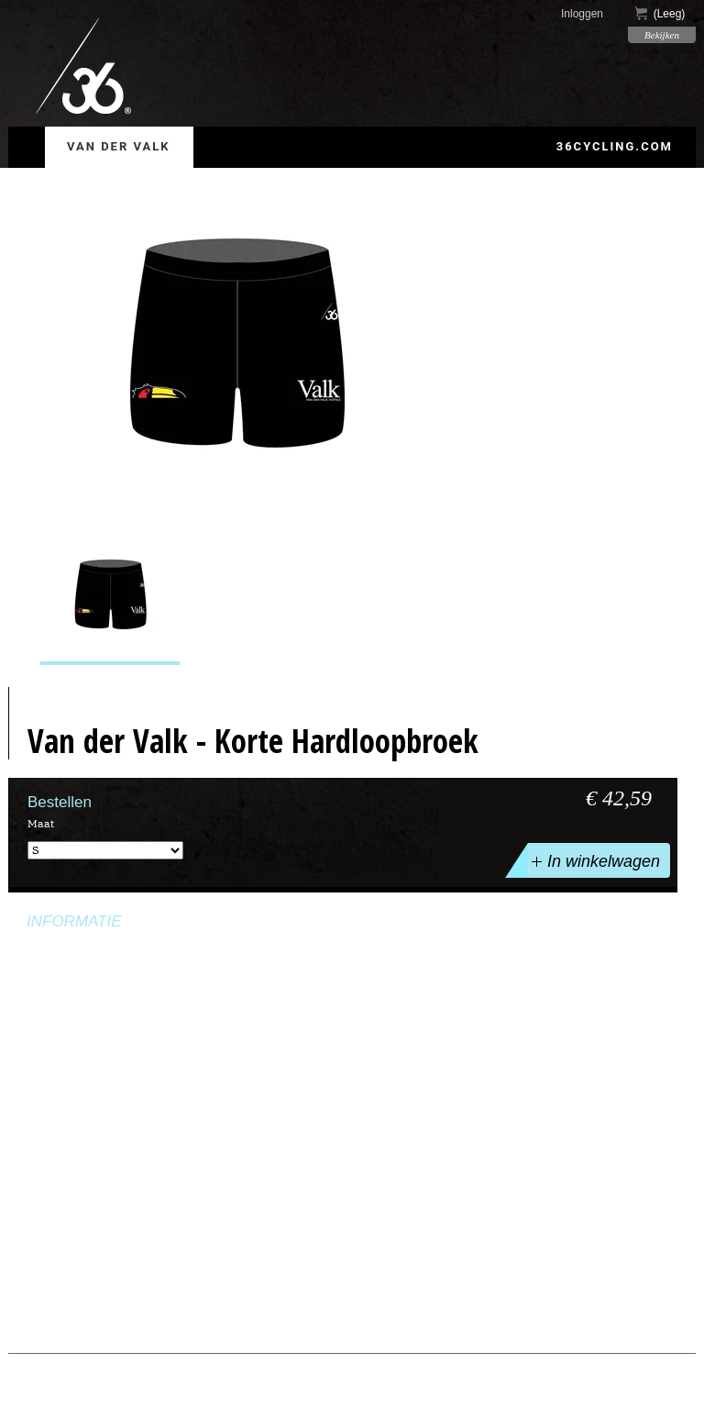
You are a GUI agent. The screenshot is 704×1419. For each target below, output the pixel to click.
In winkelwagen (594, 860)
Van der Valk (118, 146)
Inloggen (582, 13)
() (660, 13)
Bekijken (661, 34)
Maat (41, 823)
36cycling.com (614, 146)
